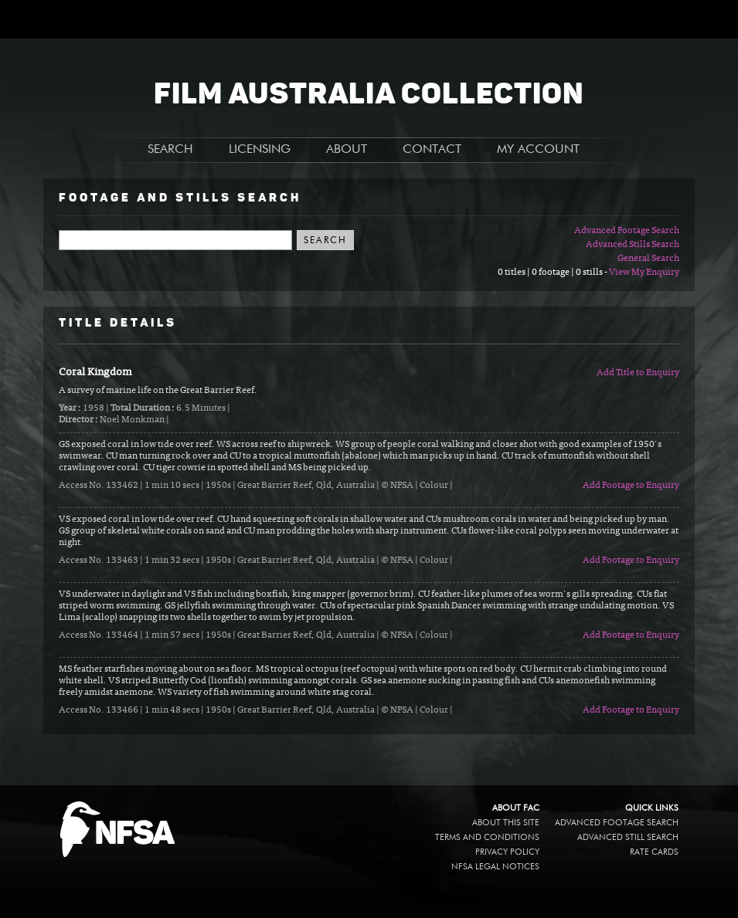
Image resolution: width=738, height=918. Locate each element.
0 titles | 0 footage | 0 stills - (553, 272)
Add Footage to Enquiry (631, 485)
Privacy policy (507, 852)
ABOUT (346, 150)
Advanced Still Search (627, 837)
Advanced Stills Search (632, 244)
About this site (505, 822)
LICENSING (260, 150)
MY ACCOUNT (538, 150)
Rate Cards (654, 852)
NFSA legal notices (495, 866)
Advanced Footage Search (626, 230)
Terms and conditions (487, 837)
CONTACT (432, 150)
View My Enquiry (644, 272)
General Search (648, 258)
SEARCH (170, 150)
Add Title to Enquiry (638, 373)
